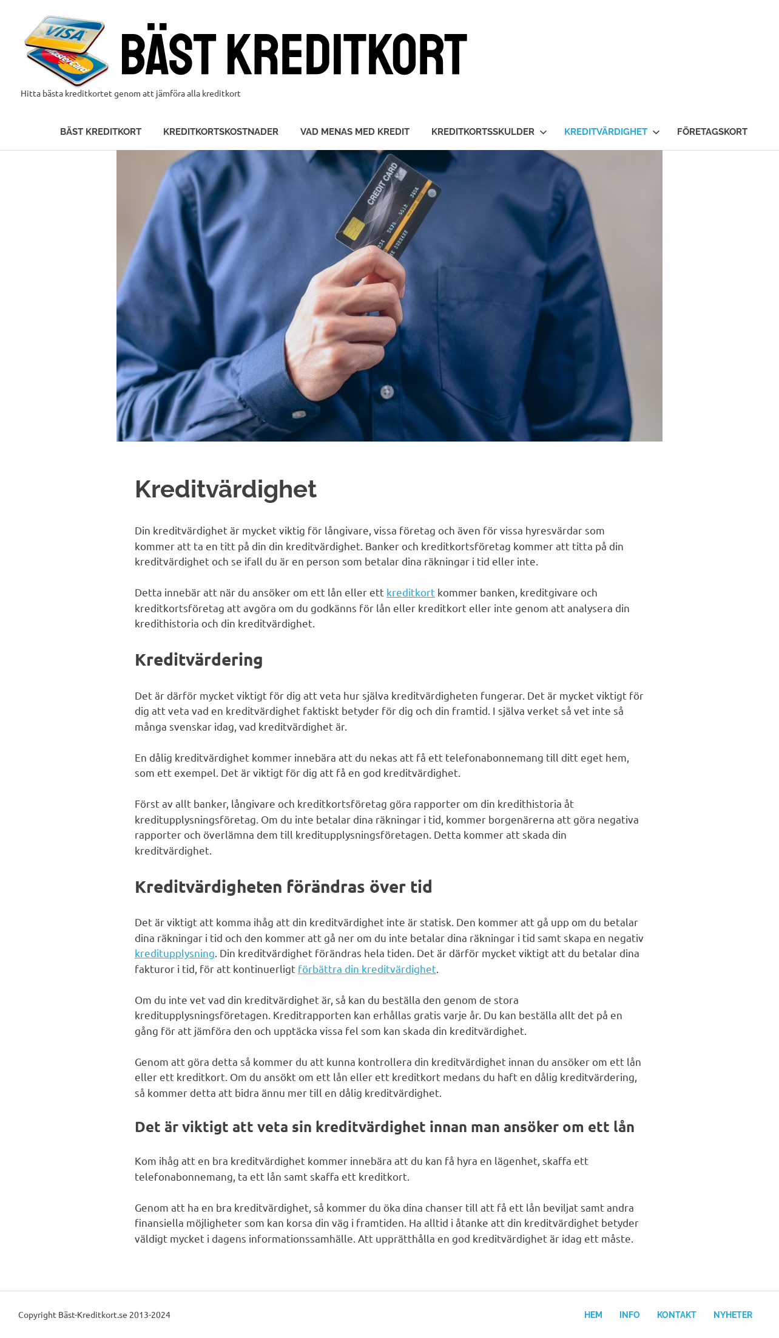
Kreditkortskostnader (220, 131)
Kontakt (676, 1315)
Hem (593, 1315)
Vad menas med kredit (355, 131)
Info (629, 1315)
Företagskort (712, 131)
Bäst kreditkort (100, 131)
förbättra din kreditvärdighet (367, 968)
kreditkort (410, 591)
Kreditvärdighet (612, 131)
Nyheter (732, 1315)
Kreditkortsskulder (489, 131)
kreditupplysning (175, 952)
